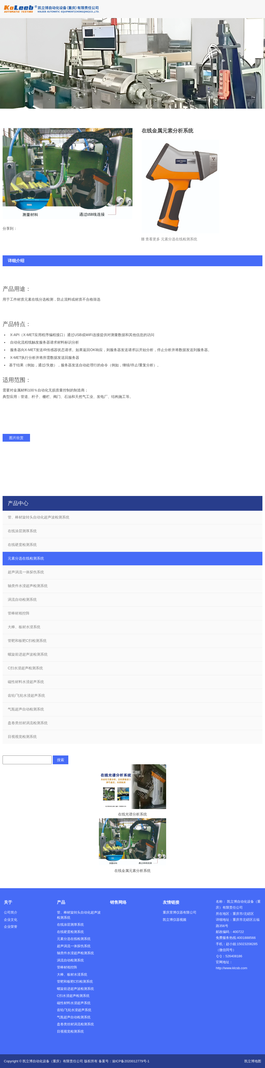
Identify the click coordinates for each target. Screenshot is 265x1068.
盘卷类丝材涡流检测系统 (28, 723)
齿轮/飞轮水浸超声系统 (26, 695)
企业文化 (10, 920)
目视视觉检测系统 (22, 737)
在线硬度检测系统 (22, 545)
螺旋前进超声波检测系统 (28, 654)
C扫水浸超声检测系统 (25, 668)
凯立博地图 (252, 1061)
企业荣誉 (10, 927)
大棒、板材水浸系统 (24, 627)
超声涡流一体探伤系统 (26, 572)
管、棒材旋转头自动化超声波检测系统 (38, 517)
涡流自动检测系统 (22, 599)
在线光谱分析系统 (132, 814)
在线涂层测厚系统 (22, 531)
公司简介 (10, 912)
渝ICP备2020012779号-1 (131, 1061)
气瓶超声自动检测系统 (26, 709)
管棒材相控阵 (19, 613)
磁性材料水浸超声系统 (26, 682)
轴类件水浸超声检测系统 (28, 586)
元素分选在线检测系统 (26, 558)
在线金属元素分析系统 (132, 871)
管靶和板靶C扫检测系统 (27, 641)
